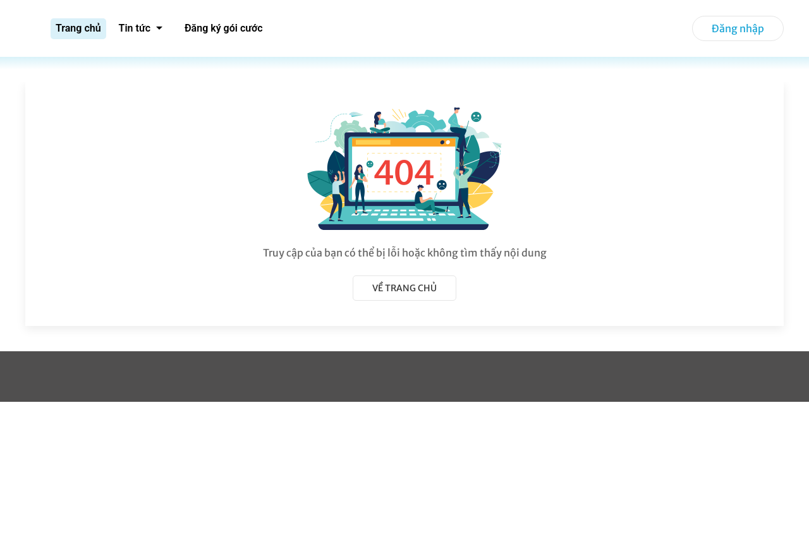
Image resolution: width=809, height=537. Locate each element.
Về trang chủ (404, 288)
